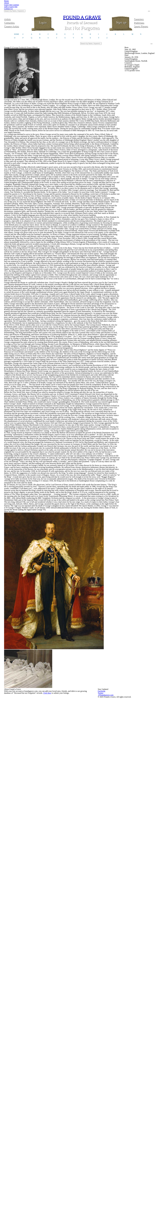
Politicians (147, 10)
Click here (69, 1180)
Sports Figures (146, 14)
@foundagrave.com (122, 1178)
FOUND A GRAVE (82, 5)
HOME (16, 23)
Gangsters (147, 7)
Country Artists (17, 14)
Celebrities (17, 10)
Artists (17, 7)
